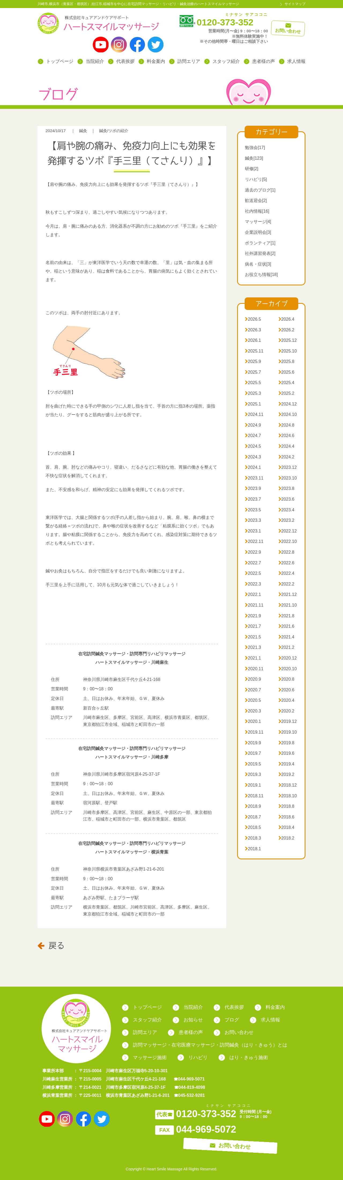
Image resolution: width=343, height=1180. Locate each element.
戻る (51, 945)
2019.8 (286, 743)
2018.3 (253, 838)
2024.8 (286, 425)
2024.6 (286, 435)
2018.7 (253, 817)
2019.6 (286, 753)
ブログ (226, 1019)
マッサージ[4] (258, 221)
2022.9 (253, 552)
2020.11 (254, 668)
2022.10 (287, 541)
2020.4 (286, 700)
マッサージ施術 (144, 1057)
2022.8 (286, 552)
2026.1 (253, 340)
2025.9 (253, 361)
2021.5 (253, 637)
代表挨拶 (121, 61)
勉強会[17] (255, 147)
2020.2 (286, 711)
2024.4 (286, 446)
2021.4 (286, 637)
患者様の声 (259, 61)
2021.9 (253, 616)
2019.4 (286, 764)
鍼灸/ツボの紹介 (113, 130)
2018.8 (286, 806)
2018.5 (253, 827)
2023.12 (287, 467)
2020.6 (286, 690)
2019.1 (253, 785)
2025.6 (286, 372)
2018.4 (286, 827)
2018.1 (253, 848)
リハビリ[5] (256, 179)
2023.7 (253, 499)
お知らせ (188, 1019)
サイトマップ (295, 4)
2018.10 (287, 796)
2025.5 (253, 382)
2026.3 (253, 330)
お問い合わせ (233, 1032)
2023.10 (287, 478)
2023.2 (286, 520)
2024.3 (253, 457)
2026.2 (286, 330)
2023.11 (254, 478)
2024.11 (254, 414)
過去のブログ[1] (260, 190)
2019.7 (253, 753)
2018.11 (254, 796)
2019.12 (287, 721)
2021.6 (286, 626)
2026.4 (286, 319)
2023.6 (286, 499)
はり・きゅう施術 (243, 1057)
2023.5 (253, 510)
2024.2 (286, 457)
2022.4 (286, 573)
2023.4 (286, 510)
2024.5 (253, 446)
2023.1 (253, 531)
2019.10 (287, 732)
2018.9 (253, 806)
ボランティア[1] (260, 243)
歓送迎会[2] (256, 200)
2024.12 (287, 404)
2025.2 (286, 393)
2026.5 (253, 319)
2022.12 (287, 531)
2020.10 (287, 668)
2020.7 (253, 690)
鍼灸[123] (254, 158)
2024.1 (253, 467)
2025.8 (286, 361)
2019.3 (253, 774)
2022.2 (286, 584)
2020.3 (253, 711)
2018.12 (287, 785)
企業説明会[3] (258, 232)
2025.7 (253, 372)
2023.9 (253, 488)
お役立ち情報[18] (261, 274)
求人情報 (292, 61)
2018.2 (286, 838)
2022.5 (253, 573)
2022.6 (286, 563)
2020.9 (253, 679)
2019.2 (286, 774)
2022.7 (253, 563)
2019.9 (253, 743)
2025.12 (287, 340)
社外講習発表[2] (260, 253)
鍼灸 (83, 130)
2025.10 (287, 351)
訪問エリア (184, 61)
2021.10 (287, 605)
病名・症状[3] (258, 264)
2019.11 (254, 732)
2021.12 (287, 594)
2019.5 (253, 764)
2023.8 (286, 488)
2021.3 (253, 647)
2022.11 (254, 541)
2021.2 (286, 647)
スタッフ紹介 (222, 61)
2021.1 (253, 658)
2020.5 (253, 700)
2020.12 (287, 658)
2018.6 (286, 817)
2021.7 (253, 626)
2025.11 (254, 351)
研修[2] (251, 168)
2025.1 (253, 404)
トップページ (55, 61)
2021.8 (286, 616)
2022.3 (253, 584)
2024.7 (253, 435)
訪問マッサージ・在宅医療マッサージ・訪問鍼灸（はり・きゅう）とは (204, 1045)
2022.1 (253, 594)
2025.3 (253, 393)
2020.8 (286, 679)
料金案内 (152, 61)
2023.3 (253, 520)
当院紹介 (90, 61)
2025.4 (286, 382)
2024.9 (253, 425)
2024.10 (287, 414)
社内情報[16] (257, 211)
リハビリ (192, 1057)
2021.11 (254, 605)
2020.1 (253, 721)
